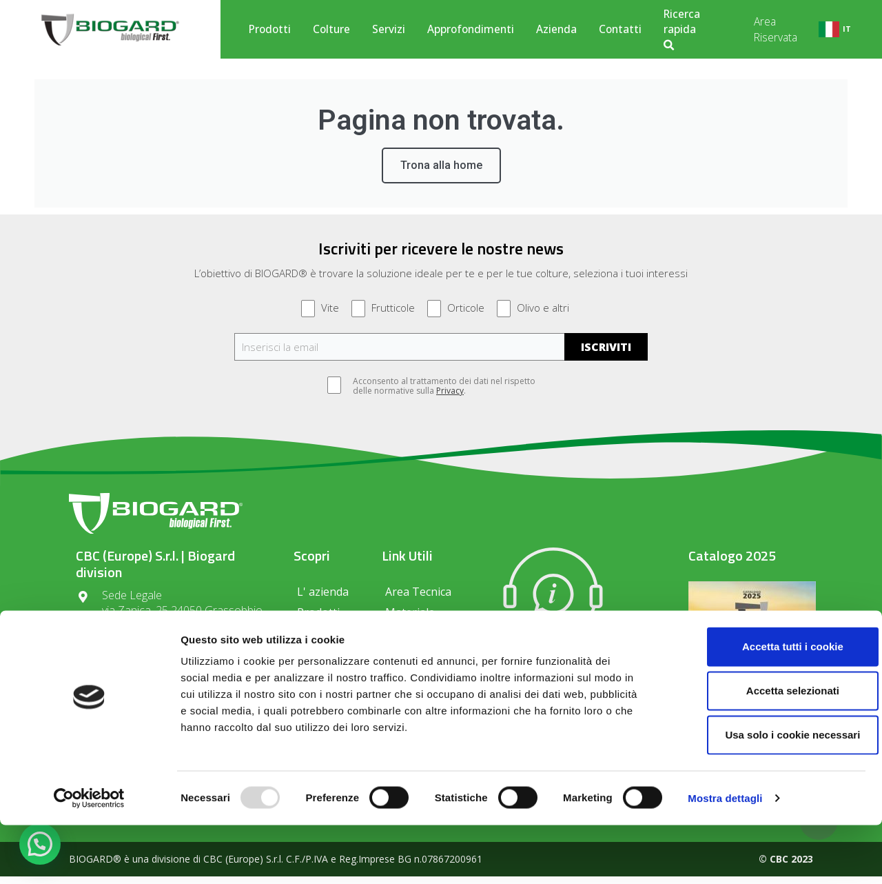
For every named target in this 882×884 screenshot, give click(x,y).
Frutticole (383, 316)
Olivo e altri (533, 316)
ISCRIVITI (606, 354)
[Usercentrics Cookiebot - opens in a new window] (89, 857)
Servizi (388, 29)
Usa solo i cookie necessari (766, 793)
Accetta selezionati (766, 749)
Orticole (455, 316)
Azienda (556, 29)
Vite (320, 316)
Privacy (450, 398)
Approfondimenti (470, 29)
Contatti (620, 29)
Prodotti (270, 29)
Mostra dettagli (725, 857)
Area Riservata (775, 29)
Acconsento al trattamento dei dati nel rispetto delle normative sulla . (437, 393)
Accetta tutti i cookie (767, 705)
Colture (331, 29)
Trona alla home (441, 172)
